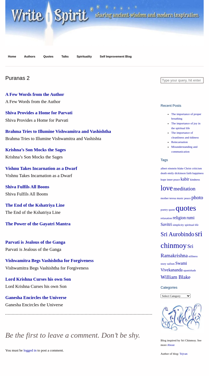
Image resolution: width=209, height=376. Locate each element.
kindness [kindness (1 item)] (195, 179)
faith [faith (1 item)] (189, 173)
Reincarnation (179, 142)
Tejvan (183, 353)
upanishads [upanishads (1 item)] (189, 270)
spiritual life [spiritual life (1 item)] (192, 224)
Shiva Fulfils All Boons (27, 186)
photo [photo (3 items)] (197, 197)
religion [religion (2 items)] (179, 217)
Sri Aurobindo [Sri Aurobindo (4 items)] (177, 234)
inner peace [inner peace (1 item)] (173, 179)
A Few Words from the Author (34, 94)
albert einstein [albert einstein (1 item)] (169, 168)
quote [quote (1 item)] (172, 209)
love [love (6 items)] (167, 188)
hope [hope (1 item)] (163, 179)
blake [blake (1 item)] (180, 168)
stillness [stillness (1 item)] (193, 256)
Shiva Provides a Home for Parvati (38, 112)
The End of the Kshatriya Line (34, 205)
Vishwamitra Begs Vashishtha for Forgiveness (49, 260)
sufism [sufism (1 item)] (170, 263)
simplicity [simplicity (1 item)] (178, 224)
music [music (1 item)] (180, 198)
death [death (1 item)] (164, 173)
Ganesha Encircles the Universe (36, 297)
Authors (29, 56)
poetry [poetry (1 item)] (164, 209)
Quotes (48, 56)
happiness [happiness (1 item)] (198, 173)
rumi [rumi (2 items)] (191, 217)
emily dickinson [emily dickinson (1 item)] (176, 173)
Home (12, 56)
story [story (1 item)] (163, 263)
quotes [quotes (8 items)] (186, 208)
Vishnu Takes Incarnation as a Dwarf (41, 168)
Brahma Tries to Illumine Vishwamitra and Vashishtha (58, 131)
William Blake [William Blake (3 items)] (175, 277)
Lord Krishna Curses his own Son (38, 279)
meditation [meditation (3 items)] (184, 188)
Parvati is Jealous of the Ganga (35, 242)
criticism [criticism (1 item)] (197, 168)
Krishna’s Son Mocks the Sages (35, 149)
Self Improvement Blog (116, 56)
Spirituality (84, 56)
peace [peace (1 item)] (187, 198)
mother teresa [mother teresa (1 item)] (168, 198)
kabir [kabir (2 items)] (185, 179)
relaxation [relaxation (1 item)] (166, 218)
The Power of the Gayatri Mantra (38, 223)
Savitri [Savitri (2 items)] (166, 224)
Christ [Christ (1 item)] (187, 168)
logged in (29, 350)
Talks (65, 56)
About (171, 344)
